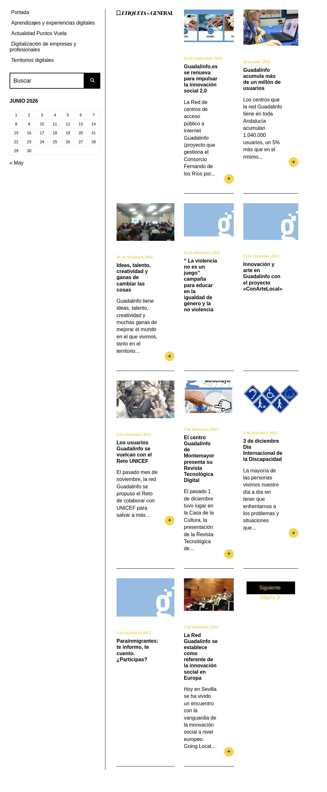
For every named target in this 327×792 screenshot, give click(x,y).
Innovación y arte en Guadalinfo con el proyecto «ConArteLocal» (263, 277)
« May (17, 163)
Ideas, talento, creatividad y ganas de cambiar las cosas (134, 277)
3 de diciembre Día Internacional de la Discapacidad (263, 450)
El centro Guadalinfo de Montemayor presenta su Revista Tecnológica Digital (199, 459)
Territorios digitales (32, 60)
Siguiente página (270, 589)
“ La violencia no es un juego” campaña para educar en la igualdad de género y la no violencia (200, 285)
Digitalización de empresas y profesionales (43, 46)
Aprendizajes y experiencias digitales (53, 23)
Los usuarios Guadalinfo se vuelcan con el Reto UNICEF (134, 452)
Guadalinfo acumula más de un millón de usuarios (262, 79)
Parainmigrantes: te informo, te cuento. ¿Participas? (137, 650)
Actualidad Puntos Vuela (39, 33)
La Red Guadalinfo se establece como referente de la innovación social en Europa (201, 657)
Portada (20, 12)
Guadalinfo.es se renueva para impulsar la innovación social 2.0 (201, 79)
